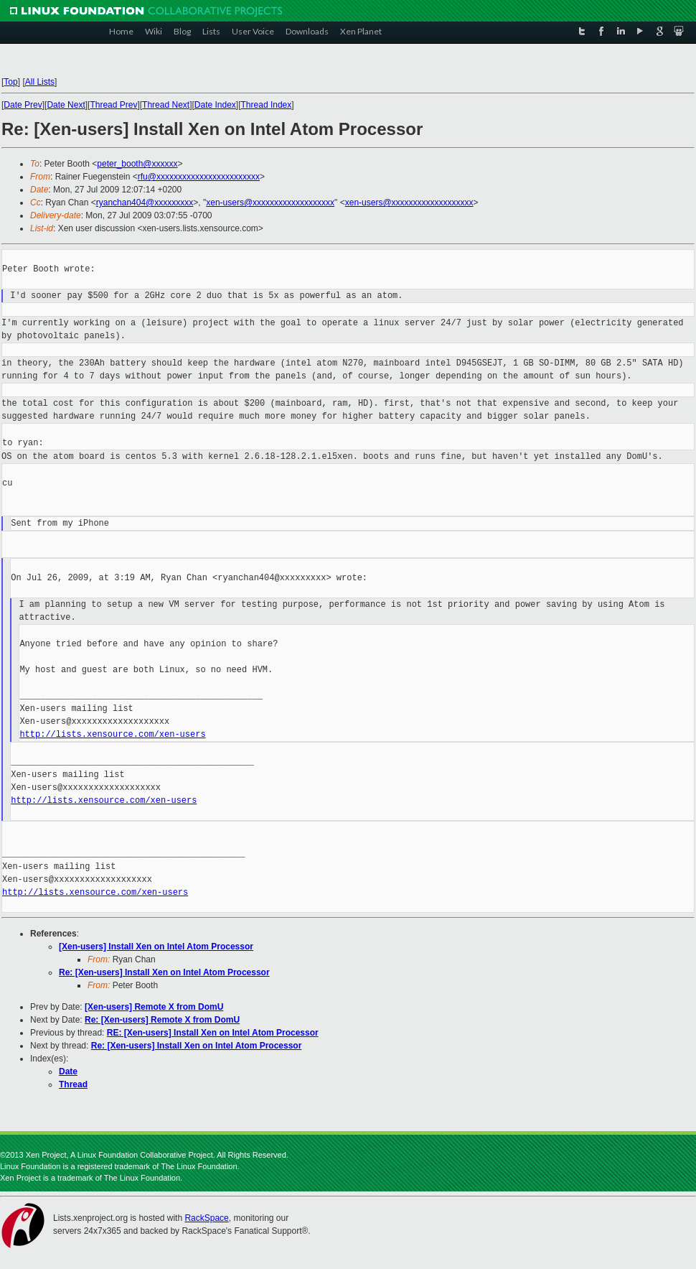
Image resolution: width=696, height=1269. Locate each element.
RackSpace (206, 1218)
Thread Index (266, 105)
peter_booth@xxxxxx (137, 164)
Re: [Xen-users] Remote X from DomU (162, 1020)
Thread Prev (113, 105)
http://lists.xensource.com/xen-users (112, 734)
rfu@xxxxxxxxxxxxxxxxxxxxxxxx (199, 177)
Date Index (215, 105)
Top (10, 82)
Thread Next (165, 105)
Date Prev (23, 105)
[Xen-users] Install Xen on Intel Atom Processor (156, 947)
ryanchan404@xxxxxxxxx (145, 202)
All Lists (40, 82)
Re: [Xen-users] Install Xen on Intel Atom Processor (164, 972)
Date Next (66, 105)
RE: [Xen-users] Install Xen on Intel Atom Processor (213, 1033)
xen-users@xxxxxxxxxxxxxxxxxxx (270, 202)
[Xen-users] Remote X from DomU (154, 1007)
